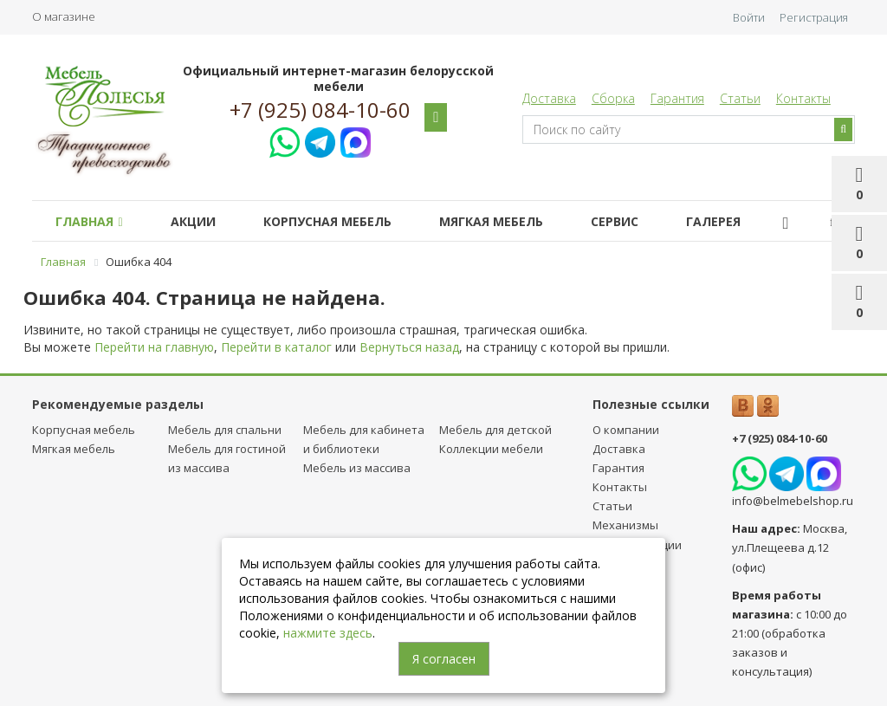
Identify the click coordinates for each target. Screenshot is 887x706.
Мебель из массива (357, 468)
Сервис (614, 221)
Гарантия (677, 98)
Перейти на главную (154, 347)
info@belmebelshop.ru (792, 500)
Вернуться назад (409, 347)
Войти (749, 17)
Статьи (740, 98)
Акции (193, 221)
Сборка (613, 98)
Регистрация (814, 17)
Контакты (803, 98)
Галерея (713, 221)
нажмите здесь (327, 633)
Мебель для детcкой (495, 429)
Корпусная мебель (327, 221)
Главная (88, 221)
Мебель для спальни (225, 429)
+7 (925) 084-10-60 (320, 110)
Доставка (549, 98)
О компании (625, 429)
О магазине (63, 16)
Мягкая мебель (491, 221)
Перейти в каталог (276, 347)
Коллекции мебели (491, 449)
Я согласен (444, 659)
